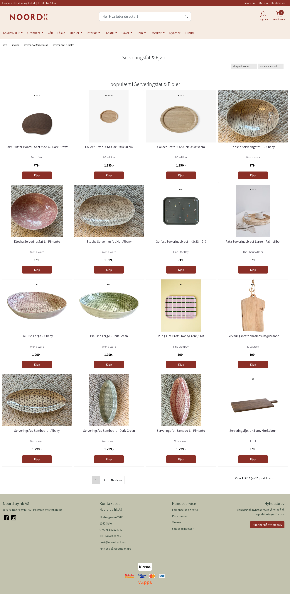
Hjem (4, 44)
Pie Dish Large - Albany (37, 336)
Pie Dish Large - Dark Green (109, 336)
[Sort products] (271, 66)
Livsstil (109, 33)
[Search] (145, 16)
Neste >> (116, 480)
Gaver (126, 33)
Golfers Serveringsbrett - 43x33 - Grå (181, 241)
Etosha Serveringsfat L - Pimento (37, 241)
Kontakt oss (278, 3)
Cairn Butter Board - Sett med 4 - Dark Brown (37, 147)
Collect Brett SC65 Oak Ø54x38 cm (181, 147)
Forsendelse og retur (185, 510)
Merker (157, 33)
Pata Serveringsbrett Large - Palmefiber (253, 241)
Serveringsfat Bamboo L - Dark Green (109, 430)
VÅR (50, 33)
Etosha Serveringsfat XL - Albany (109, 241)
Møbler (75, 33)
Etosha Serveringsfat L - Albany (253, 147)
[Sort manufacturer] (244, 66)
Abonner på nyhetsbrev (267, 525)
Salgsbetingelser (183, 528)
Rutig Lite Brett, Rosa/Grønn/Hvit (181, 336)
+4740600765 (112, 536)
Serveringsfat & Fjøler (62, 45)
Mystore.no (55, 510)
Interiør (92, 33)
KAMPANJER (11, 33)
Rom (140, 33)
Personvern (249, 3)
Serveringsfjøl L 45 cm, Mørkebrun (253, 430)
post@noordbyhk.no (113, 542)
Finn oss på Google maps (115, 548)
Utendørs (34, 33)
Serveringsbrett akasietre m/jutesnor (253, 336)
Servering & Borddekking (34, 45)
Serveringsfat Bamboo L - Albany (37, 430)
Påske (61, 33)
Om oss (263, 3)
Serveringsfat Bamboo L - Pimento (181, 430)
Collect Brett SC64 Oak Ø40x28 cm (109, 147)
